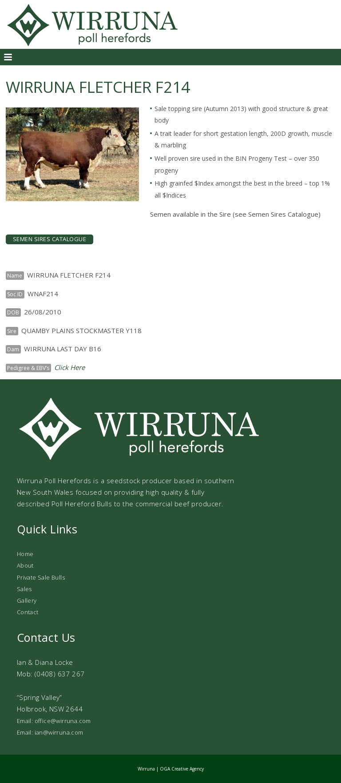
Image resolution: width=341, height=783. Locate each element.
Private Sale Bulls (41, 577)
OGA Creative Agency (182, 769)
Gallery (27, 600)
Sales (24, 589)
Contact (28, 612)
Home (25, 554)
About (25, 565)
